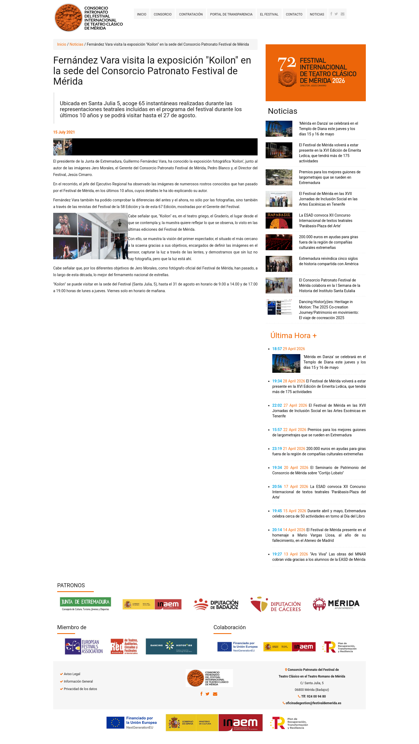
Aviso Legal (72, 674)
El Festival (269, 14)
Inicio (141, 14)
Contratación (191, 14)
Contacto (294, 14)
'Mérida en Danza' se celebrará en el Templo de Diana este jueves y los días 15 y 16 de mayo (328, 128)
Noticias (317, 14)
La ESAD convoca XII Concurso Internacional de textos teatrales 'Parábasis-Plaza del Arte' (325, 220)
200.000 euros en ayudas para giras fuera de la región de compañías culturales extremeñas (328, 242)
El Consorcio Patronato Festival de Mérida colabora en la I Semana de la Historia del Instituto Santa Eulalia (329, 285)
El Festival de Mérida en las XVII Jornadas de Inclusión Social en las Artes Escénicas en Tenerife (328, 198)
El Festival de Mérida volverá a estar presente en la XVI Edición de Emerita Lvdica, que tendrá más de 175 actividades (319, 386)
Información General (78, 681)
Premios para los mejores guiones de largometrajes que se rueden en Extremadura (329, 177)
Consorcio (163, 14)
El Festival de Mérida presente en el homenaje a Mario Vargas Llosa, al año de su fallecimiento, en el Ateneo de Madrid (319, 535)
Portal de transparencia (231, 14)
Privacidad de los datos (80, 689)
